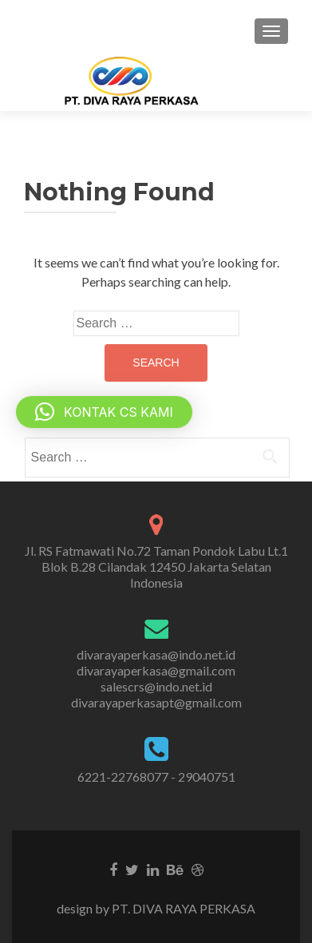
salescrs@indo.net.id (156, 686)
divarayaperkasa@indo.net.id (156, 654)
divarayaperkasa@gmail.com (156, 670)
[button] (104, 412)
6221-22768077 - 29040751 (156, 776)
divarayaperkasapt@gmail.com (156, 702)
